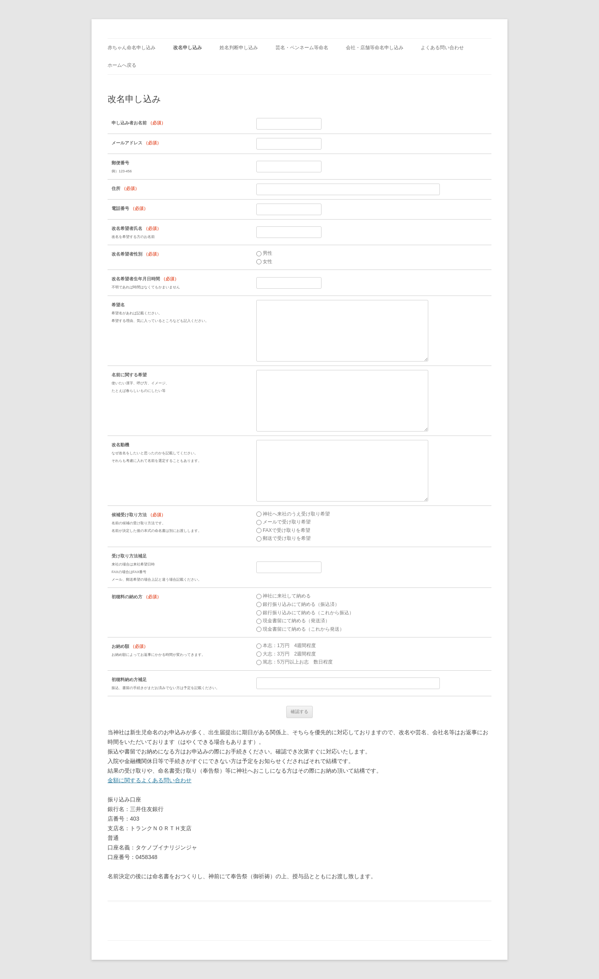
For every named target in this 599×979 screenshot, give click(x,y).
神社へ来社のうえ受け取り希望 (293, 514)
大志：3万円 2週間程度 (286, 654)
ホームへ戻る (122, 65)
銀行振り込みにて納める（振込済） (297, 604)
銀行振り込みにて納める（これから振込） (305, 612)
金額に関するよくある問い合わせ (150, 780)
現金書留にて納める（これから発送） (300, 629)
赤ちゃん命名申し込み (132, 47)
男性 (264, 253)
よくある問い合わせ (442, 47)
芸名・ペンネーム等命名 (302, 47)
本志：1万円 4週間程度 (286, 645)
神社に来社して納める (283, 596)
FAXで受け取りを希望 (283, 530)
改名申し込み (187, 47)
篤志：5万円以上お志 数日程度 (294, 662)
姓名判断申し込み (239, 47)
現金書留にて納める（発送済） (293, 620)
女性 (264, 261)
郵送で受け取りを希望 (283, 538)
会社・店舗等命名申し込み (374, 47)
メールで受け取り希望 (283, 522)
